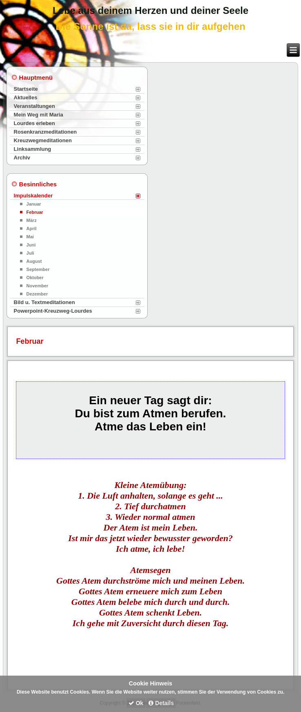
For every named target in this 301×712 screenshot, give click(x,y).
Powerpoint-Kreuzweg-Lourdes (53, 311)
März (32, 220)
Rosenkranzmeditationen (45, 132)
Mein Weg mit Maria (38, 115)
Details (161, 703)
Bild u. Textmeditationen (44, 302)
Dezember (37, 293)
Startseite (26, 89)
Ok (136, 703)
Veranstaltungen (34, 106)
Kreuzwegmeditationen (43, 140)
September (38, 269)
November (38, 285)
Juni (31, 244)
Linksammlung (32, 149)
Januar (34, 204)
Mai (30, 236)
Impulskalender (33, 196)
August (34, 261)
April (32, 228)
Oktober (35, 277)
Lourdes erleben (34, 123)
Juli (30, 253)
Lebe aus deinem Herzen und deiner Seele (150, 10)
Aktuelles (26, 97)
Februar (35, 212)
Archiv (22, 157)
